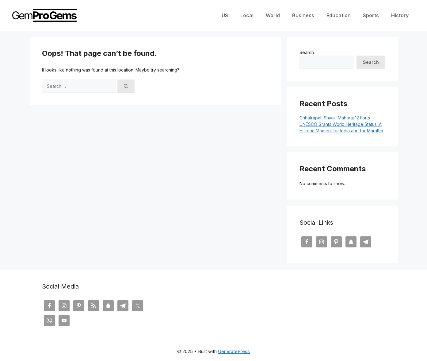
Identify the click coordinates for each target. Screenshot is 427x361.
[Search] (126, 86)
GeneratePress (234, 351)
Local (247, 15)
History (400, 15)
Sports (371, 15)
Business (303, 15)
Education (338, 15)
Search (306, 52)
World (273, 15)
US (225, 15)
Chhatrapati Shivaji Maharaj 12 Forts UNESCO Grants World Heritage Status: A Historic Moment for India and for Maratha (341, 124)
